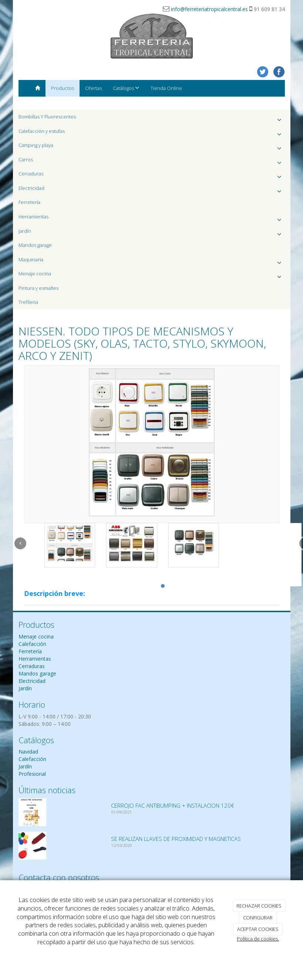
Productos (62, 88)
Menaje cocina (151, 275)
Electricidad (151, 190)
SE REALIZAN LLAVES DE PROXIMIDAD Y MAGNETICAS (176, 838)
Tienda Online (166, 88)
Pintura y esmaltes (38, 288)
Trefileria (28, 302)
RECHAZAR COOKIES (259, 905)
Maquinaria (151, 261)
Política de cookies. (258, 938)
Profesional (32, 773)
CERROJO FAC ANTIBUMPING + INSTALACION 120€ (172, 805)
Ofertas (93, 88)
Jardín (151, 233)
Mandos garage (35, 245)
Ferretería (29, 202)
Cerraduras (151, 175)
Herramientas (151, 218)
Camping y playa (151, 147)
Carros (151, 161)
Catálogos (126, 87)
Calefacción (32, 643)
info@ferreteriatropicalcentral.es (209, 9)
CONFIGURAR (258, 917)
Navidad (28, 751)
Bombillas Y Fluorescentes (151, 118)
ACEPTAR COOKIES (258, 929)
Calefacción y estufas (151, 133)
